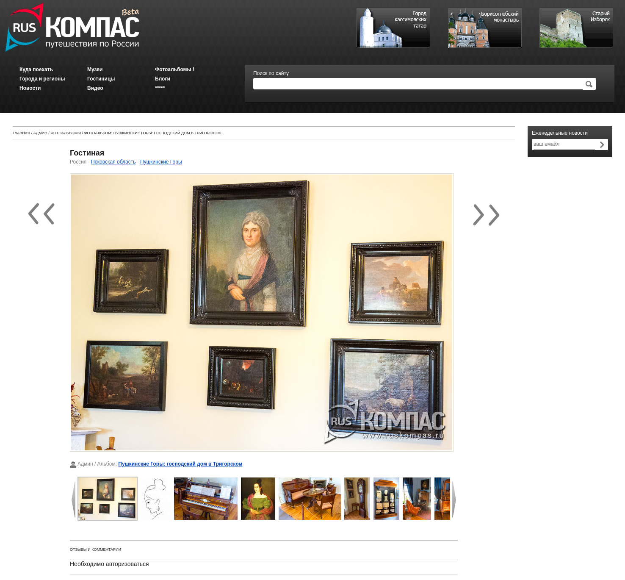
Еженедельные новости (560, 133)
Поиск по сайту (271, 73)
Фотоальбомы (65, 133)
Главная (21, 133)
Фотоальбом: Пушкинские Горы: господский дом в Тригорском (152, 133)
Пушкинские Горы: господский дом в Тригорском (180, 464)
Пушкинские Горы (161, 162)
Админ (40, 133)
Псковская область (113, 162)
